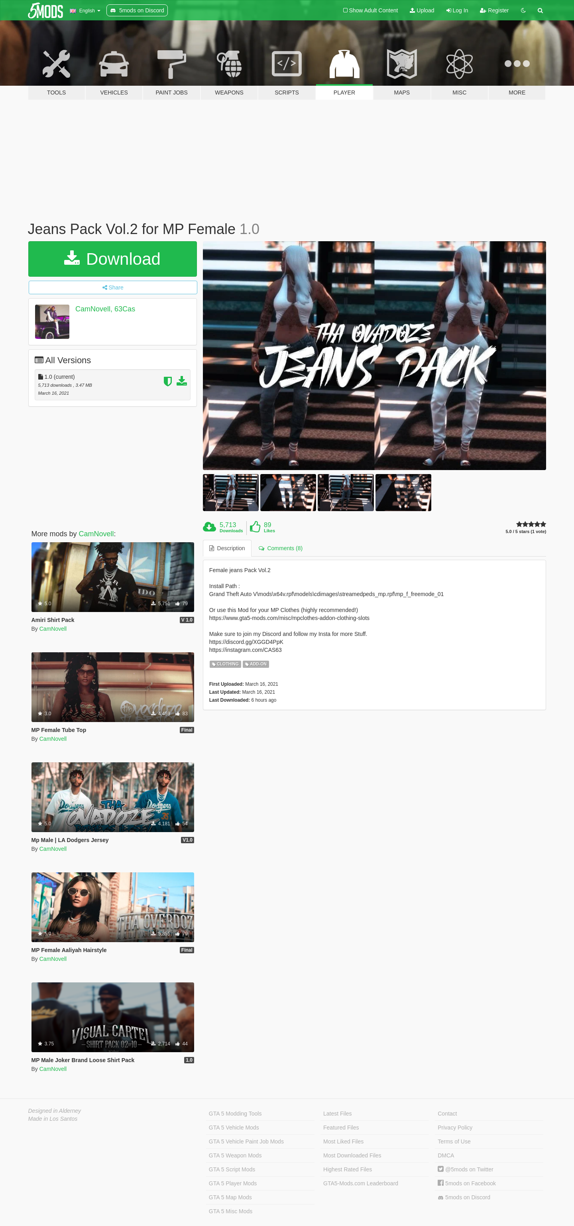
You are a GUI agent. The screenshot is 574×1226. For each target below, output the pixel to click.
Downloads (231, 530)
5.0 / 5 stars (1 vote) (525, 531)
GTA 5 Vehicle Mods (234, 1127)
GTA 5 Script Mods (232, 1169)
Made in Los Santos (53, 1119)
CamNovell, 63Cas (105, 309)
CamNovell (96, 534)
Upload (422, 10)
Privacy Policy (455, 1127)
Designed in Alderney (54, 1111)
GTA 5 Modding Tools (235, 1113)
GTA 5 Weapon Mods (235, 1155)
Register (494, 10)
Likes (269, 530)
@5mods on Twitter (465, 1169)
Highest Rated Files (347, 1169)
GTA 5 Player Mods (233, 1183)
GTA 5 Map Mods (230, 1197)
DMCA (446, 1155)
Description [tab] (227, 548)
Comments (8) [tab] (281, 548)
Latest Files (337, 1113)
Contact (447, 1113)
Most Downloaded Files (352, 1155)
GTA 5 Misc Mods (230, 1211)
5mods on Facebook (467, 1183)
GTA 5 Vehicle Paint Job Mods (246, 1141)
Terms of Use (454, 1141)
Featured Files (341, 1127)
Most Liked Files (343, 1141)
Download (112, 259)
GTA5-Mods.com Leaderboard (360, 1183)
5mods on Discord (464, 1197)
